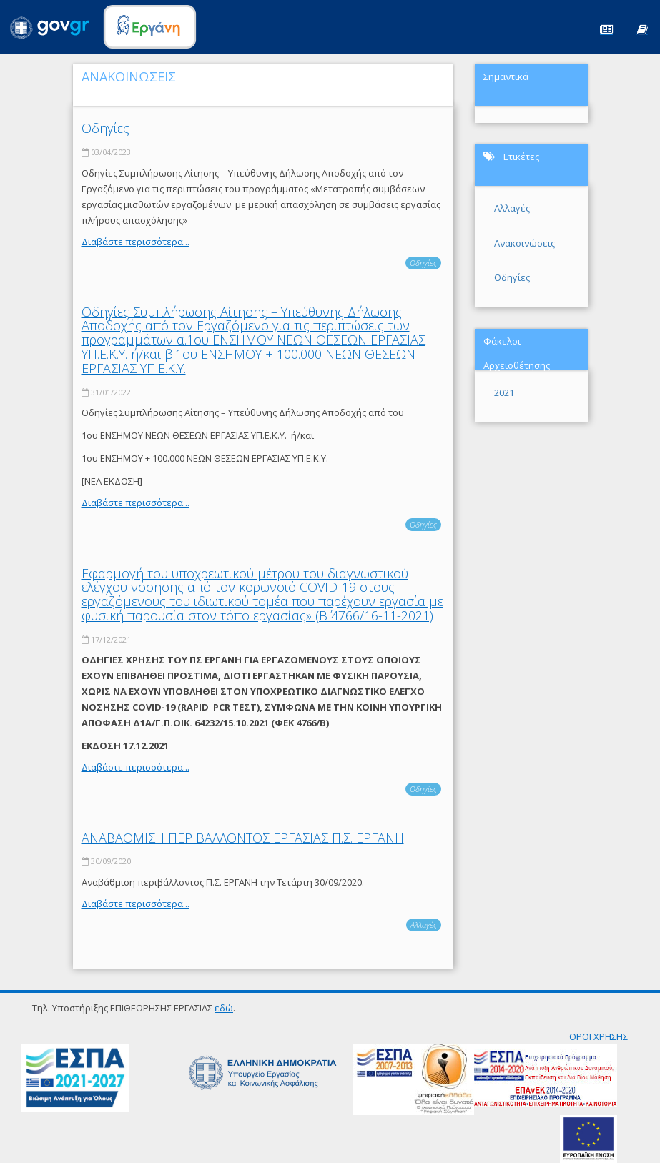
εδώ (224, 1007)
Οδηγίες (105, 128)
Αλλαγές (423, 924)
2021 (504, 392)
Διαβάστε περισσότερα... (135, 241)
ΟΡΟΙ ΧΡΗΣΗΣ (598, 1036)
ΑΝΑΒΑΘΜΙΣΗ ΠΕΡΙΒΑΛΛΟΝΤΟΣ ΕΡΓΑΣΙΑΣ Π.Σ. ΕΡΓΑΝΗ (243, 837)
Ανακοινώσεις (524, 243)
